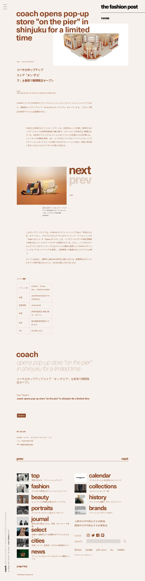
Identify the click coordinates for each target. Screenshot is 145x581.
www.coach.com (26, 444)
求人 (112, 550)
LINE (102, 535)
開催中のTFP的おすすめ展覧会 (91, 525)
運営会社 (78, 550)
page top (22, 566)
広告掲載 (89, 550)
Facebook (97, 535)
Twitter (93, 535)
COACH (21, 415)
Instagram (88, 535)
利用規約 (121, 550)
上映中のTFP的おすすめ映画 (90, 521)
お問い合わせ (101, 550)
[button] (81, 169)
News (105, 17)
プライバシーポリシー (83, 555)
